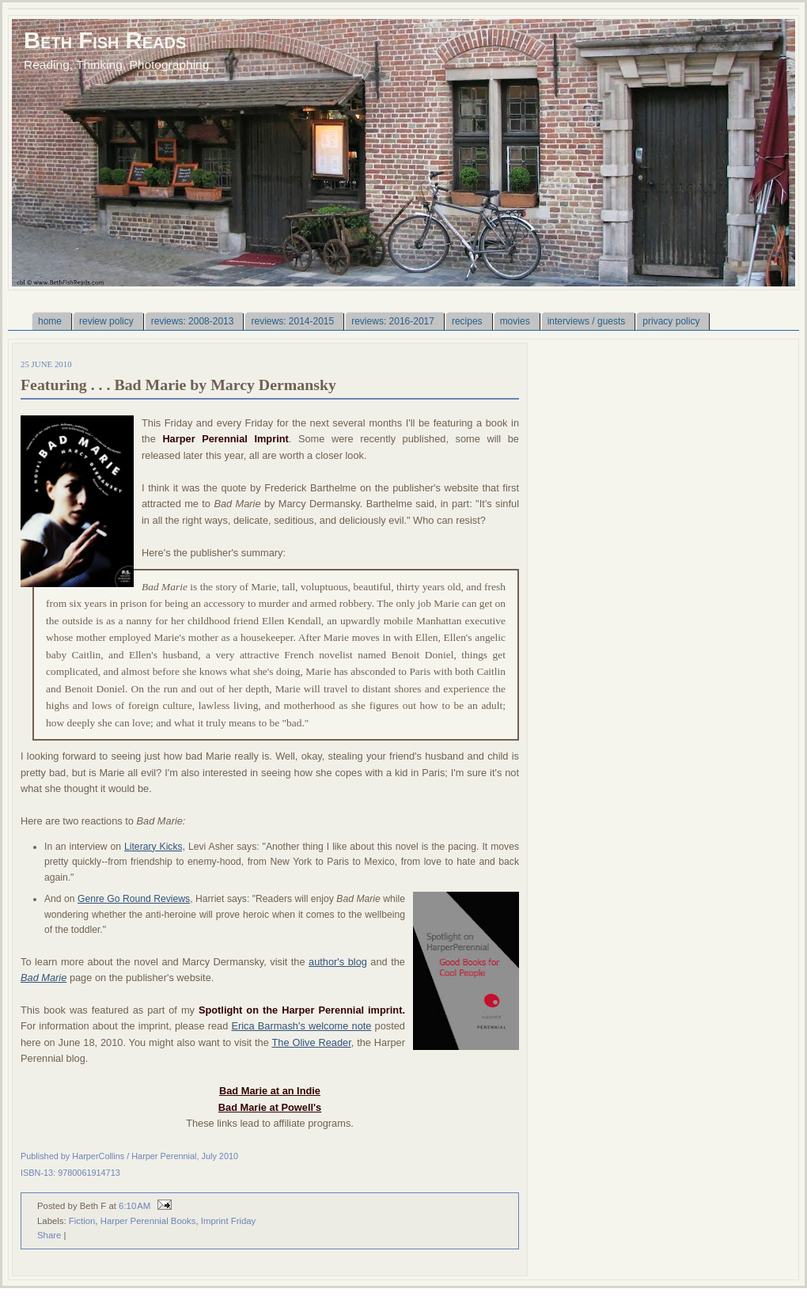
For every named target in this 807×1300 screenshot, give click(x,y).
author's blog (338, 962)
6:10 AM (134, 1206)
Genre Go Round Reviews (134, 898)
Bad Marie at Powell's (269, 1107)
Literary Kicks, (154, 846)
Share (49, 1235)
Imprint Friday (228, 1221)
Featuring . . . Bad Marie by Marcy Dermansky (178, 384)
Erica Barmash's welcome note (301, 1026)
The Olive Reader (311, 1042)
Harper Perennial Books (148, 1221)
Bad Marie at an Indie (269, 1091)
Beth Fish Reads (105, 40)
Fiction (82, 1221)
